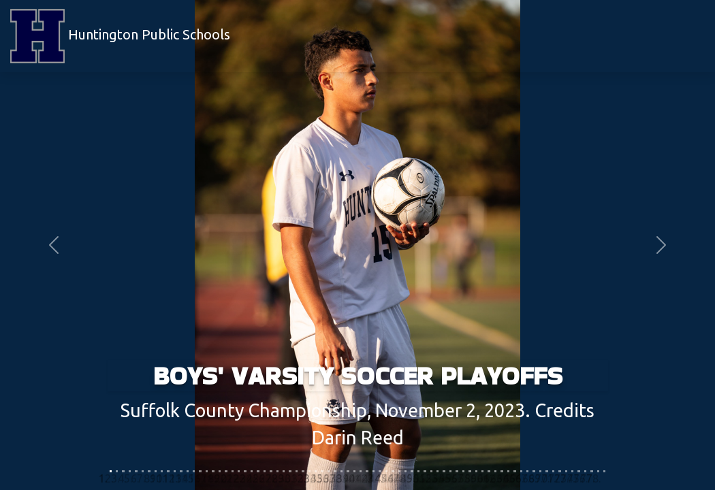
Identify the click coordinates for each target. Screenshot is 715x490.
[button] (54, 245)
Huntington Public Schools (120, 36)
